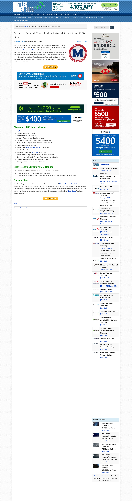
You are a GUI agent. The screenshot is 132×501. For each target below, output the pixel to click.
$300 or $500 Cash (106, 213)
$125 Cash (103, 308)
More (15, 204)
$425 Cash (103, 300)
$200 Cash (103, 341)
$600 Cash (103, 357)
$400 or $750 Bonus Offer (108, 286)
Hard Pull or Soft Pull (33, 148)
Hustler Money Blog (29, 7)
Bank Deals (72, 191)
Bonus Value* (98, 476)
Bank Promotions (24, 208)
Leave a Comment (82, 41)
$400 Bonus (104, 240)
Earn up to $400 (105, 198)
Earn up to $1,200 (106, 248)
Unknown (35, 152)
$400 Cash (103, 261)
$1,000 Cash (104, 325)
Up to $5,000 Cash (106, 170)
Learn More (105, 430)
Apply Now (20, 131)
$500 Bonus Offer (106, 278)
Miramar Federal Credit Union (27, 50)
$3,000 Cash (104, 189)
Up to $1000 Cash (106, 270)
